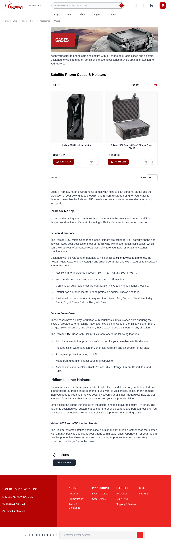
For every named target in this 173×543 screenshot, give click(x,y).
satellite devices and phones (129, 257)
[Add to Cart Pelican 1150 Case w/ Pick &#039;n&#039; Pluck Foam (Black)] (118, 162)
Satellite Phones (29, 21)
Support (97, 14)
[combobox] (88, 5)
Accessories (45, 21)
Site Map (143, 493)
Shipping (120, 504)
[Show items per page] (152, 177)
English (35, 5)
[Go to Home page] (13, 5)
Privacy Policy (76, 499)
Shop (56, 14)
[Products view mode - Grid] (54, 85)
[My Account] (136, 5)
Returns (132, 504)
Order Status (99, 499)
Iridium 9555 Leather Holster (76, 145)
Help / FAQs (122, 499)
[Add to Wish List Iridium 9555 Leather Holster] (91, 162)
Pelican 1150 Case (67, 334)
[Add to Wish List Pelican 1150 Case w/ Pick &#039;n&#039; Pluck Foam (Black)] (146, 162)
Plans (82, 14)
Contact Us (121, 493)
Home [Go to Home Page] (6, 21)
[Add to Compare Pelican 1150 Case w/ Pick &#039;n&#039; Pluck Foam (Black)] (152, 162)
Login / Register (100, 493)
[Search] (121, 5)
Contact (113, 14)
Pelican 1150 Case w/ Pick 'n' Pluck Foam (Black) (131, 146)
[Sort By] (140, 85)
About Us (74, 493)
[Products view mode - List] (58, 85)
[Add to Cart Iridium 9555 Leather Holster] (63, 162)
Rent (69, 14)
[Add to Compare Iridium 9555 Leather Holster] (97, 162)
